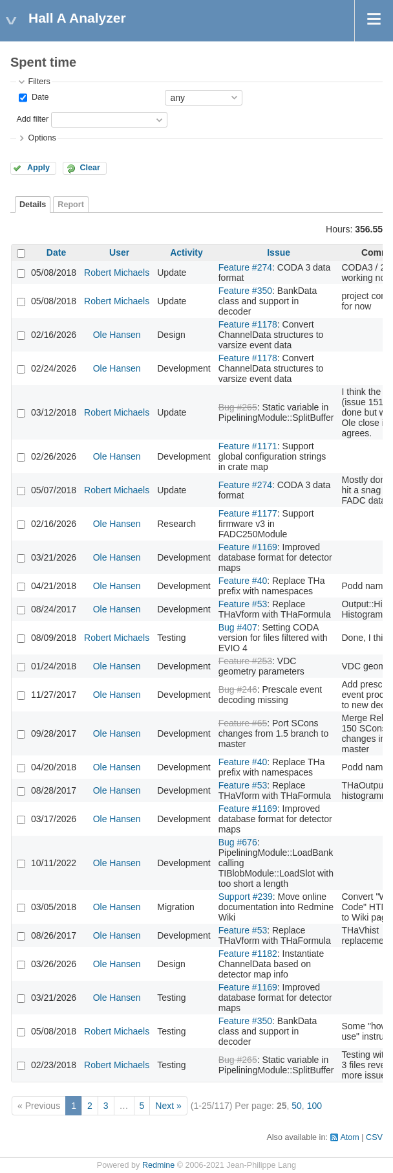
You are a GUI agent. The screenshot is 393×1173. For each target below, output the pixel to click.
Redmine (158, 1165)
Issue (278, 252)
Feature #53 (243, 604)
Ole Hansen (117, 335)
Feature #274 (245, 267)
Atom (349, 1137)
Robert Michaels (116, 272)
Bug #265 (237, 407)
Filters (39, 81)
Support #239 (245, 896)
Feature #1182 (247, 953)
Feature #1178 (247, 324)
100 (314, 1105)
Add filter (32, 119)
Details (32, 204)
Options (42, 137)
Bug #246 (237, 689)
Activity (186, 252)
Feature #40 (243, 580)
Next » (168, 1105)
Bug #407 (237, 627)
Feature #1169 (247, 547)
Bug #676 (237, 842)
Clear (90, 167)
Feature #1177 (247, 513)
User (119, 252)
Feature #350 (245, 290)
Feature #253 (245, 661)
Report (71, 204)
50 (297, 1105)
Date (38, 97)
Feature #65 (243, 723)
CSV (374, 1137)
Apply (38, 167)
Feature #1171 (247, 446)
